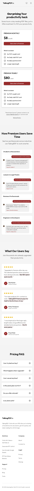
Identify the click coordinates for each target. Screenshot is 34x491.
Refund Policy (17, 118)
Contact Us (21, 444)
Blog (3, 472)
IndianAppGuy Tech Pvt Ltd (13, 487)
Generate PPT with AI (8, 446)
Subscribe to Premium (17, 43)
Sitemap (20, 462)
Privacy (20, 454)
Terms (20, 458)
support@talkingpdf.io (12, 114)
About (20, 440)
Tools (3, 476)
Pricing (4, 469)
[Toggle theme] (26, 3)
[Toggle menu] (31, 3)
